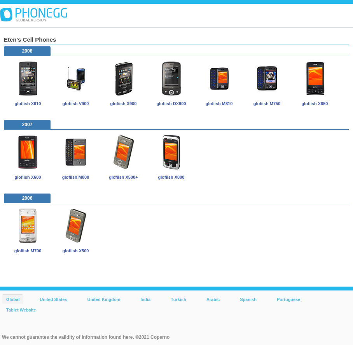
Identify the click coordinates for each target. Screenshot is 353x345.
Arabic (213, 299)
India (145, 299)
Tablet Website (21, 310)
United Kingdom (104, 299)
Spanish (248, 299)
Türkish (178, 299)
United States (53, 299)
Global (12, 299)
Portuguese (289, 299)
